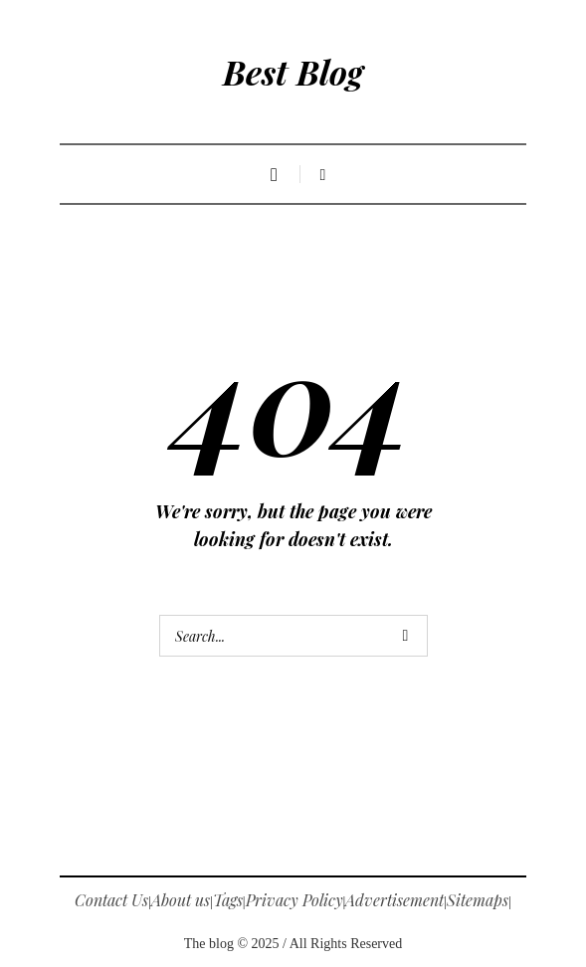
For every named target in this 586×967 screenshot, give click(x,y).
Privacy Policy (294, 899)
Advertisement (394, 899)
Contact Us (111, 899)
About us (180, 899)
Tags (228, 899)
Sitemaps (477, 899)
